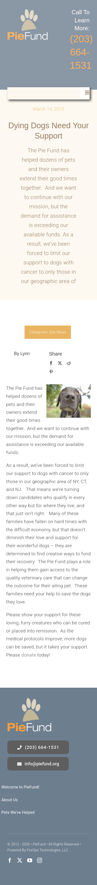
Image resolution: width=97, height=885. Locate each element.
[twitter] (19, 860)
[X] (58, 363)
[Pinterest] (49, 372)
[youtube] (29, 860)
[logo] (27, 11)
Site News (56, 332)
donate (28, 656)
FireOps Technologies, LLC (47, 850)
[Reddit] (67, 363)
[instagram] (39, 860)
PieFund (39, 844)
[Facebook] (49, 363)
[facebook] (9, 860)
